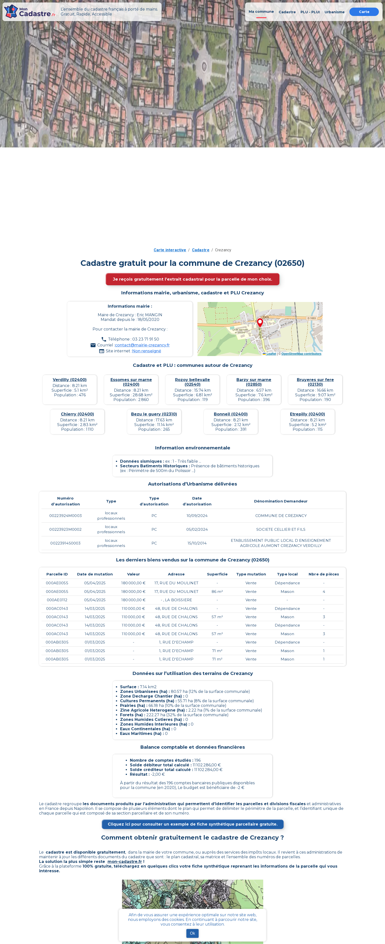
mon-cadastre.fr (125, 861)
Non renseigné (146, 351)
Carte (364, 12)
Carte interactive (170, 250)
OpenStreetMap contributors (301, 354)
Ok (192, 933)
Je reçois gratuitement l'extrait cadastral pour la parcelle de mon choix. (192, 279)
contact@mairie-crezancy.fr (142, 345)
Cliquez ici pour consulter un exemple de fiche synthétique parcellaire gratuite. (192, 824)
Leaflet (269, 354)
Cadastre (200, 250)
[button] (260, 323)
